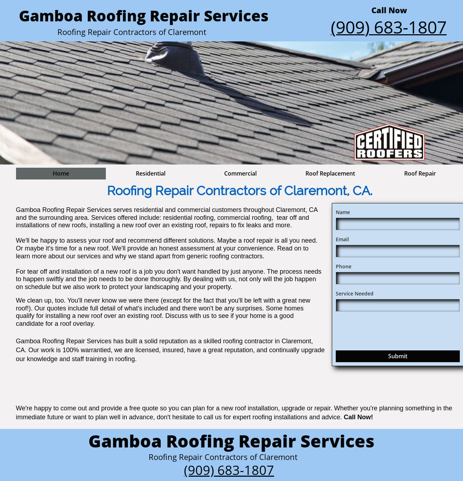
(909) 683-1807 (229, 470)
